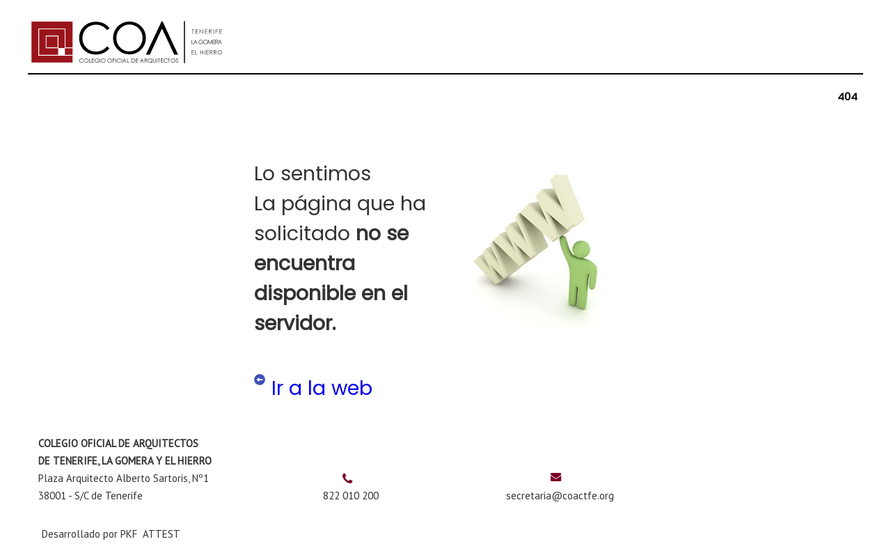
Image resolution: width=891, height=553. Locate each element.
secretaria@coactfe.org (560, 495)
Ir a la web (321, 388)
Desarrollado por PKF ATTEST (111, 533)
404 (847, 96)
